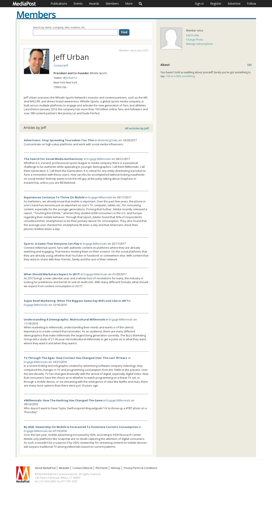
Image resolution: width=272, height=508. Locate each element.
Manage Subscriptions (199, 44)
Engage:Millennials (99, 159)
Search (140, 3)
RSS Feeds (102, 468)
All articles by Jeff (137, 128)
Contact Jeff (61, 65)
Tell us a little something (180, 76)
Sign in (199, 3)
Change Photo (194, 39)
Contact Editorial (82, 468)
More (129, 3)
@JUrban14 (70, 78)
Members (112, 3)
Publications (59, 3)
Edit (249, 65)
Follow (251, 3)
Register (215, 3)
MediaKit (64, 468)
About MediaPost (45, 468)
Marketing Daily (108, 140)
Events (78, 3)
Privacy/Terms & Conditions (140, 468)
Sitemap (115, 468)
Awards (94, 3)
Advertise (234, 3)
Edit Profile (192, 35)
